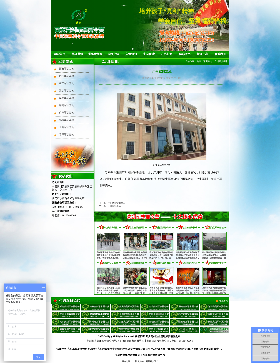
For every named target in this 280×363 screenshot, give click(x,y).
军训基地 (77, 54)
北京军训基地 (66, 120)
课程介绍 (113, 54)
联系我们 (220, 54)
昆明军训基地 (66, 98)
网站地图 (126, 361)
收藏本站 (223, 301)
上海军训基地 (66, 127)
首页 (199, 61)
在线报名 (166, 54)
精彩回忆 (184, 54)
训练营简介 (95, 54)
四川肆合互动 (152, 361)
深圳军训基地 (66, 90)
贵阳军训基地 (66, 134)
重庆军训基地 (66, 83)
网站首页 (59, 54)
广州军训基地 (66, 112)
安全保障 (149, 54)
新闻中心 (202, 54)
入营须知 (131, 54)
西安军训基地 (66, 68)
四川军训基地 (66, 76)
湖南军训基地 (66, 105)
